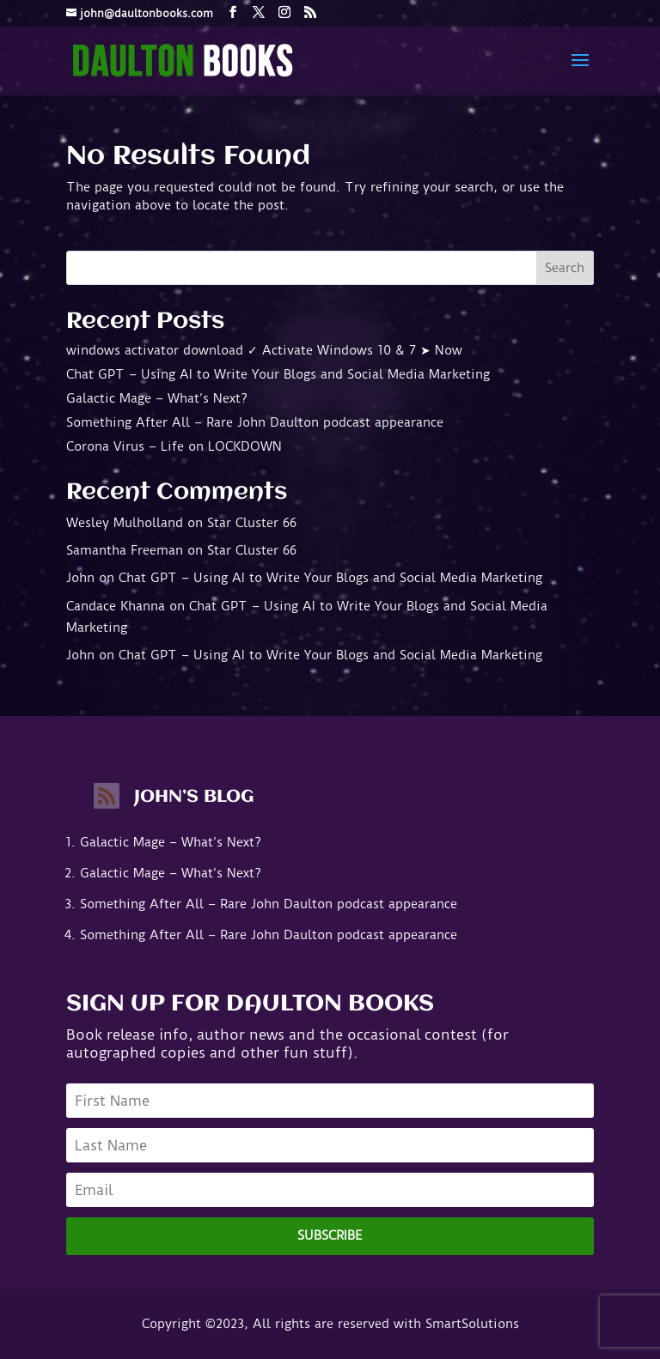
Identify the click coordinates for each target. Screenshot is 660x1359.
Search (564, 268)
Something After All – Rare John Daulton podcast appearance (254, 422)
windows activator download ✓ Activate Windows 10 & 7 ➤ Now (264, 350)
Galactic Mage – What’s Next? (157, 398)
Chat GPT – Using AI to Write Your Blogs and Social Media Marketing (278, 374)
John (80, 577)
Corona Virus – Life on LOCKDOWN (174, 446)
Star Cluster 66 (251, 523)
